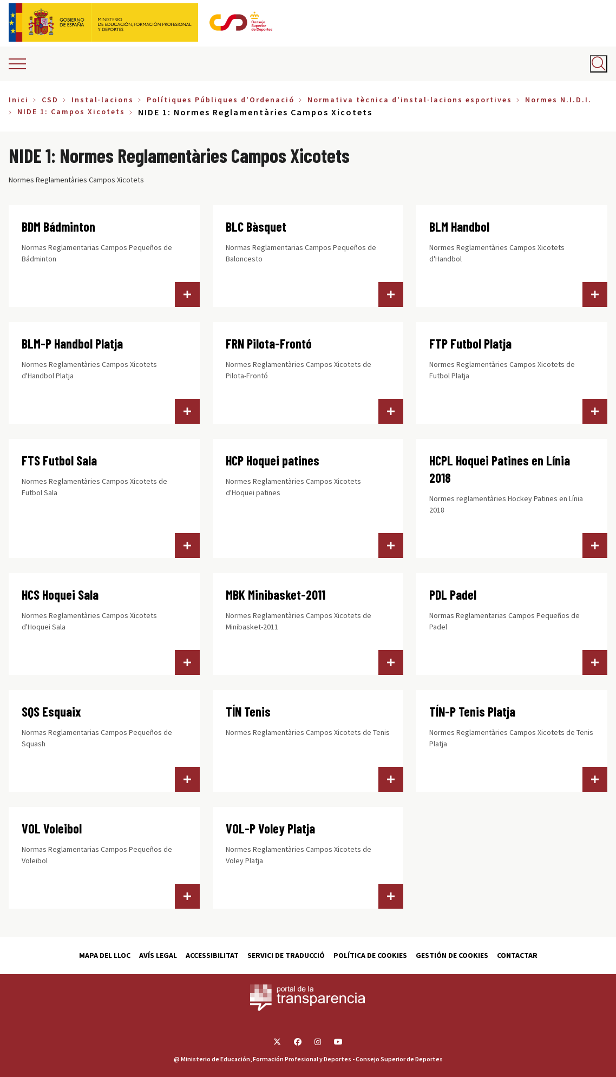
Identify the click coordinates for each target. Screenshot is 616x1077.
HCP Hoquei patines (272, 460)
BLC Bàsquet (256, 226)
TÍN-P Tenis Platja (472, 711)
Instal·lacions (102, 99)
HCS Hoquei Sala (60, 594)
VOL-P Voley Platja (270, 828)
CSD (50, 99)
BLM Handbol (459, 226)
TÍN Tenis (248, 711)
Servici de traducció (286, 955)
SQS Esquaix (51, 711)
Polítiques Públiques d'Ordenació (220, 99)
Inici (19, 99)
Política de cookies (370, 955)
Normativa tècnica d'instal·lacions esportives (409, 99)
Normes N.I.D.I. (558, 99)
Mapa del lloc (104, 955)
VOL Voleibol (52, 828)
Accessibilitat (212, 955)
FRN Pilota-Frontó (269, 343)
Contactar (517, 955)
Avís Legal (158, 955)
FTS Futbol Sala (59, 460)
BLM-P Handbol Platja (72, 343)
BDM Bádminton (58, 226)
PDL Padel (452, 594)
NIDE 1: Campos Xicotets (71, 111)
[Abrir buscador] (598, 64)
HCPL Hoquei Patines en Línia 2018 (499, 468)
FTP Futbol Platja (470, 343)
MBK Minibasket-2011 (275, 594)
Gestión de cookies (452, 955)
